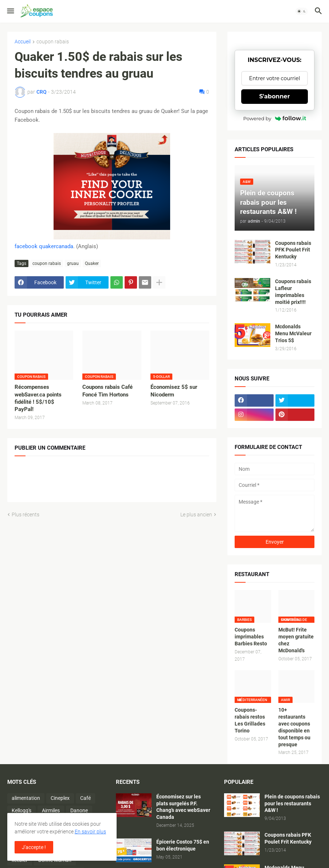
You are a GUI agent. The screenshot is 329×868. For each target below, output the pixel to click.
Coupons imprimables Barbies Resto (251, 636)
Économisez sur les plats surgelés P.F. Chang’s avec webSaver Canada (183, 807)
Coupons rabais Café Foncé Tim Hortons (107, 391)
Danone (79, 810)
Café (85, 798)
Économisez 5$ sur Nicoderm (173, 391)
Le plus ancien (196, 514)
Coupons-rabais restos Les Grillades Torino (250, 720)
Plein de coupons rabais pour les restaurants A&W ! (292, 803)
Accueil (23, 41)
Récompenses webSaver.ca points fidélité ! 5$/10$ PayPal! (38, 398)
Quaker (92, 263)
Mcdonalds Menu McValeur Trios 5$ (293, 333)
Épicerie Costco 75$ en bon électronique (182, 845)
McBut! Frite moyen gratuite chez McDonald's (296, 640)
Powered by (274, 118)
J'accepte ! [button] (34, 847)
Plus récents (25, 514)
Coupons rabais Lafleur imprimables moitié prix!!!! (293, 291)
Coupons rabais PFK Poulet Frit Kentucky (293, 250)
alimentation (26, 798)
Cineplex (60, 798)
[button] (10, 11)
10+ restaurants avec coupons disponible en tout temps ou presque (294, 727)
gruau (73, 263)
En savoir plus (90, 831)
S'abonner (274, 96)
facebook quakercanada (44, 246)
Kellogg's (21, 810)
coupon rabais (52, 41)
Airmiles (51, 810)
